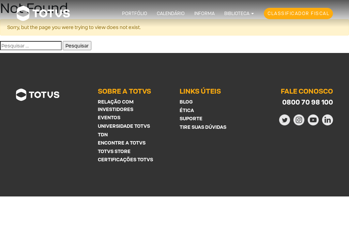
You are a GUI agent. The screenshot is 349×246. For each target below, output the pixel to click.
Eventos (109, 117)
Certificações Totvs (125, 159)
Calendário (171, 13)
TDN (103, 134)
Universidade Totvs (124, 126)
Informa (204, 13)
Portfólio (134, 13)
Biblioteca (236, 13)
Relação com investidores (116, 105)
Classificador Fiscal (298, 13)
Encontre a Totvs (122, 143)
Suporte (191, 118)
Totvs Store (114, 151)
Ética (187, 110)
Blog (186, 102)
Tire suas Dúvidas (203, 127)
